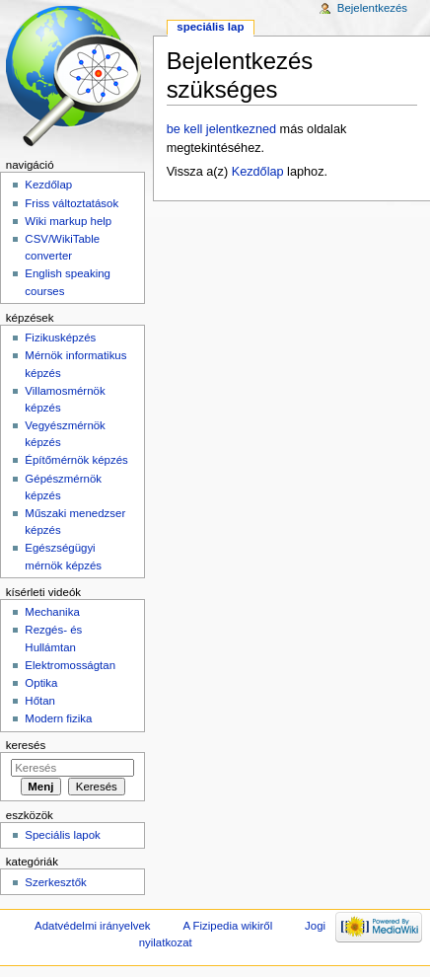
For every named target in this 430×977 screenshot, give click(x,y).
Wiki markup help (68, 221)
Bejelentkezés (372, 8)
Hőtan (40, 701)
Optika (41, 683)
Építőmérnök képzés (76, 460)
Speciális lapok (62, 835)
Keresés (25, 745)
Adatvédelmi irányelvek (92, 926)
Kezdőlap (258, 172)
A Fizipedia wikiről (227, 926)
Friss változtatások (71, 203)
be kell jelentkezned (221, 129)
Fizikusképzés (60, 337)
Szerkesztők (55, 882)
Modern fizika (58, 718)
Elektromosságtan (70, 665)
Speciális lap (210, 27)
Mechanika (52, 612)
